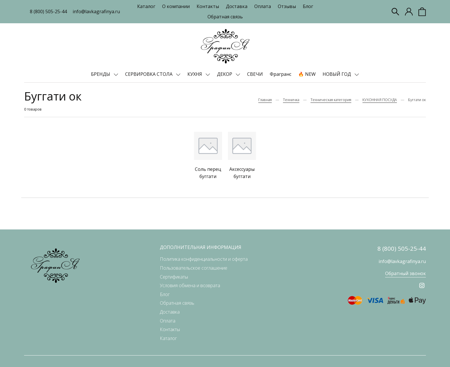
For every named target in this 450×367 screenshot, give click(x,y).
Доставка (236, 6)
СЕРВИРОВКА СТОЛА (149, 74)
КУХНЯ (195, 74)
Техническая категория (331, 99)
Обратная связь (225, 16)
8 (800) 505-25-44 (48, 11)
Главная (265, 99)
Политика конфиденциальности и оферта (204, 259)
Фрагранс (280, 74)
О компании (176, 6)
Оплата (262, 6)
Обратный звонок (405, 273)
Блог (308, 6)
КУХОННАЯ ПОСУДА (379, 99)
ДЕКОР (225, 74)
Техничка (291, 99)
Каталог (146, 6)
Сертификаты (174, 277)
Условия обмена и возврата (190, 285)
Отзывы (287, 6)
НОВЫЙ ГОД (337, 74)
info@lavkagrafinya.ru (96, 11)
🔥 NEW (307, 74)
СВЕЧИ (255, 74)
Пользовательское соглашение (193, 268)
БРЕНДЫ (101, 74)
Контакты (208, 6)
